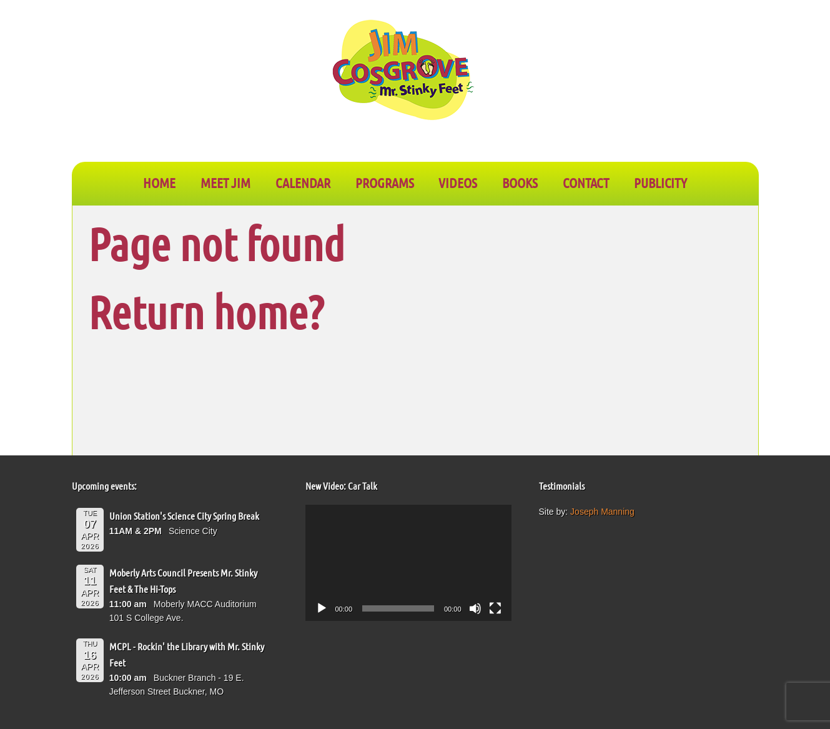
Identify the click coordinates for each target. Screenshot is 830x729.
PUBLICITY (660, 182)
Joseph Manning (602, 512)
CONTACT (586, 182)
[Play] (321, 608)
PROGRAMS (384, 182)
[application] (408, 563)
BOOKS (520, 182)
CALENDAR (302, 182)
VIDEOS (457, 182)
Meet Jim (225, 182)
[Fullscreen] (495, 608)
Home (159, 182)
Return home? (206, 311)
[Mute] (475, 608)
